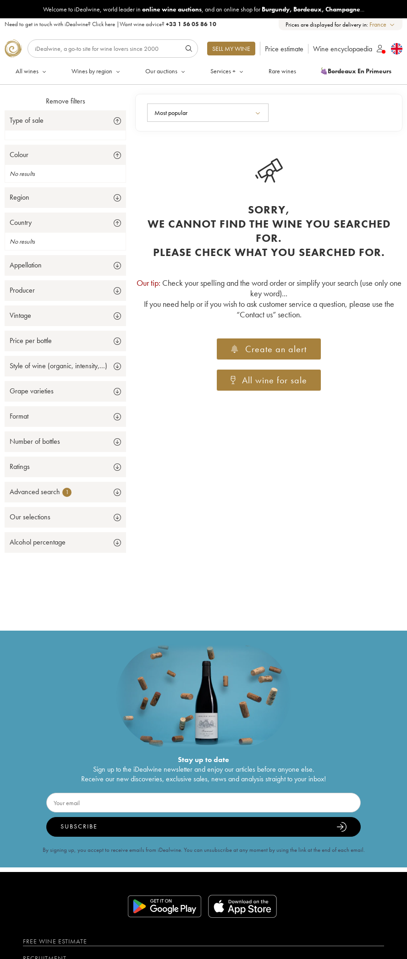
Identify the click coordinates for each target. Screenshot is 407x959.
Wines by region (96, 71)
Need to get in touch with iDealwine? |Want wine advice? (110, 24)
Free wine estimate (55, 941)
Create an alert (268, 349)
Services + (227, 71)
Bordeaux (307, 9)
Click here (103, 24)
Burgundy (276, 9)
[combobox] (382, 24)
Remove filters (65, 101)
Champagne (342, 9)
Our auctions (166, 71)
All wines (32, 71)
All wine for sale (269, 380)
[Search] (113, 48)
